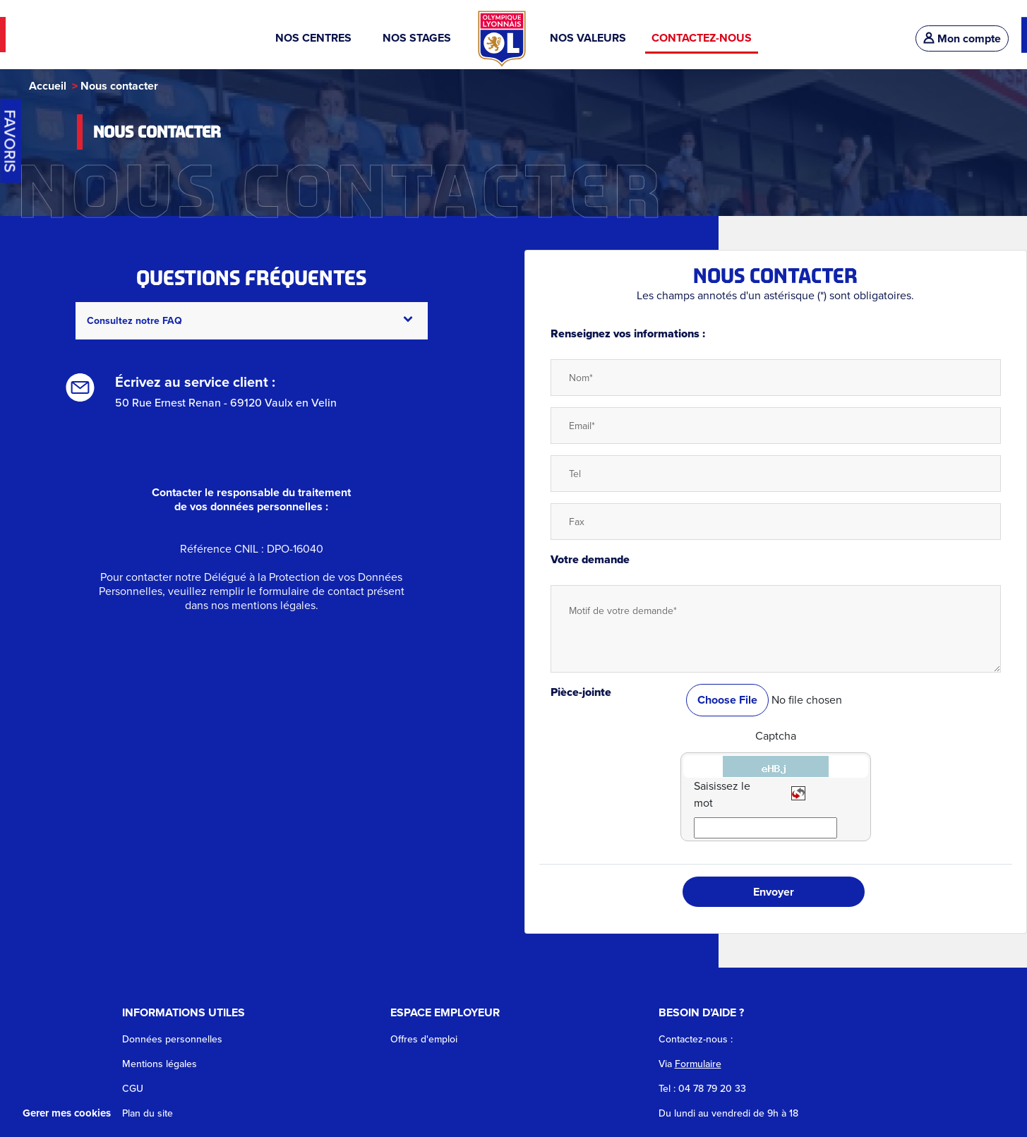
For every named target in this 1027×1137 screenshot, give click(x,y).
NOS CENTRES (316, 38)
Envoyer (773, 892)
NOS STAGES (418, 38)
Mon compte (962, 38)
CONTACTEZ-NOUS (701, 38)
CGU (132, 1088)
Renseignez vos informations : (628, 333)
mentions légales (274, 605)
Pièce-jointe (581, 692)
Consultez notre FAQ (250, 320)
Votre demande (590, 559)
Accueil (47, 86)
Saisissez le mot (722, 794)
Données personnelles (172, 1039)
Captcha (775, 736)
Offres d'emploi (423, 1039)
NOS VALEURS (588, 38)
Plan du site (147, 1113)
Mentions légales (159, 1064)
